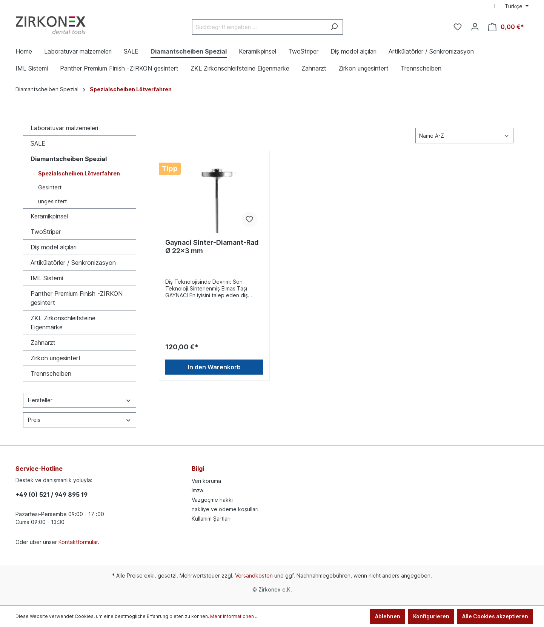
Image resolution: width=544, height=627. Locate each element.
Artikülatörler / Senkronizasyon (73, 262)
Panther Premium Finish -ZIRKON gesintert (77, 298)
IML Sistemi (47, 278)
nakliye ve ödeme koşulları (225, 509)
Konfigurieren (431, 616)
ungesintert (52, 201)
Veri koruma (206, 481)
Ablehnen (387, 616)
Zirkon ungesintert (56, 358)
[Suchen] (334, 27)
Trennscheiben (51, 373)
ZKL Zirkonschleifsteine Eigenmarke (63, 322)
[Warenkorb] (506, 27)
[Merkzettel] (457, 27)
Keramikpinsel (49, 216)
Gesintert (49, 187)
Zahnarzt (43, 342)
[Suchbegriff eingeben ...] (259, 27)
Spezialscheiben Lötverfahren (79, 173)
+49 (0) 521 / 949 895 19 (51, 494)
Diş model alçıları (54, 247)
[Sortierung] (464, 135)
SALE (38, 143)
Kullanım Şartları (211, 518)
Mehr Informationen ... (234, 616)
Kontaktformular (78, 542)
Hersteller (79, 400)
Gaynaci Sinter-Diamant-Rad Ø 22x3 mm (212, 246)
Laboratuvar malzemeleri (64, 128)
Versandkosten (254, 575)
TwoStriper (46, 231)
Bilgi (198, 468)
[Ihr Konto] (475, 27)
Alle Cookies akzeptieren (495, 616)
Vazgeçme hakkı (212, 499)
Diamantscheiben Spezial (69, 159)
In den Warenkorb (214, 367)
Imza (197, 490)
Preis (79, 419)
